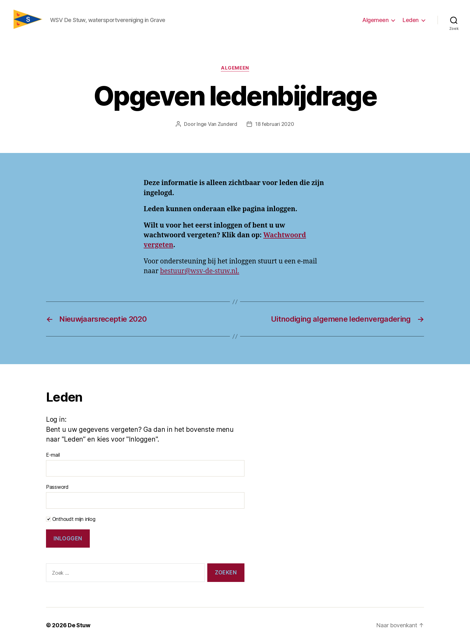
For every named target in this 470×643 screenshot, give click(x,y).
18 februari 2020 (274, 124)
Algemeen (375, 20)
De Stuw (79, 625)
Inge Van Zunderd (217, 124)
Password (57, 487)
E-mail (53, 455)
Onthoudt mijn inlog (70, 519)
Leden (411, 20)
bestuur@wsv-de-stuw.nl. (199, 271)
